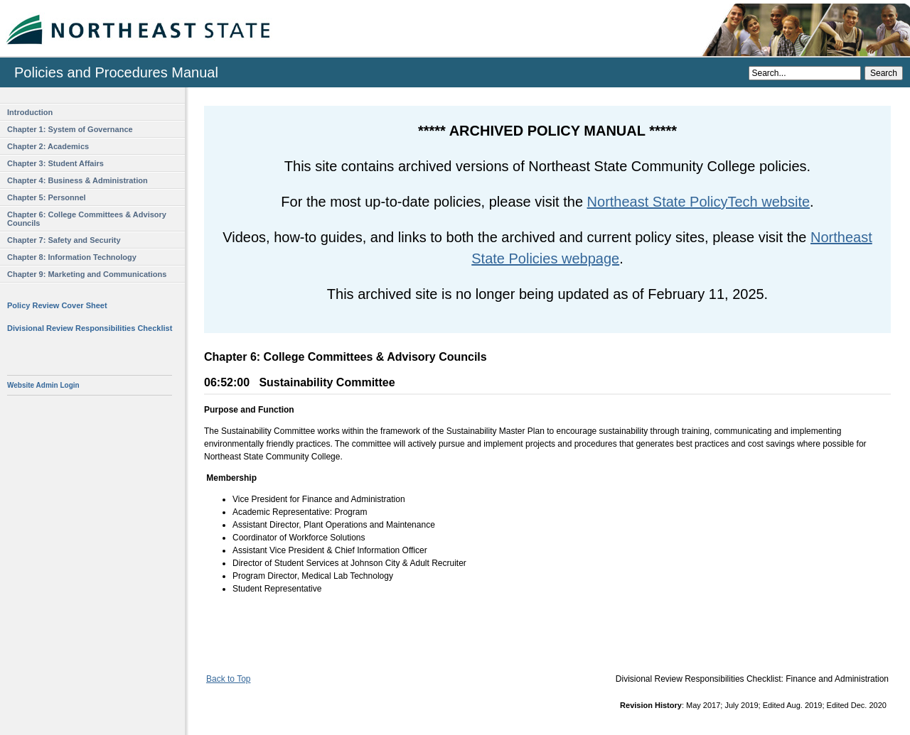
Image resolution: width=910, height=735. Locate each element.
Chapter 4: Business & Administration (77, 180)
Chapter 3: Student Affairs (55, 163)
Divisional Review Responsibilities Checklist (89, 328)
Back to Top (228, 679)
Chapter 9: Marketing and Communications (86, 274)
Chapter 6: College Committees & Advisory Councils (86, 218)
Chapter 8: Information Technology (71, 257)
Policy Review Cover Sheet (57, 305)
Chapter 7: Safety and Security (64, 240)
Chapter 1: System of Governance (70, 129)
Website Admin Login (43, 385)
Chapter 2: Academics (48, 146)
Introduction (30, 112)
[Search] (805, 73)
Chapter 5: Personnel (46, 197)
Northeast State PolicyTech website (698, 201)
